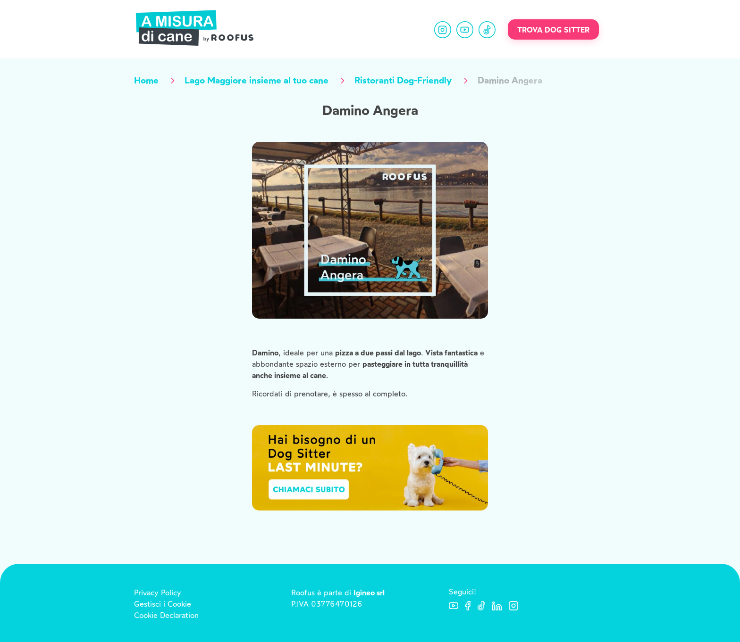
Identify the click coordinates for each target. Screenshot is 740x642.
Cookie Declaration (166, 615)
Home (146, 80)
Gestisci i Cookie (162, 604)
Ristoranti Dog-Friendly (403, 80)
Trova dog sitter (553, 29)
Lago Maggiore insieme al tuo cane (256, 80)
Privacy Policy (157, 592)
